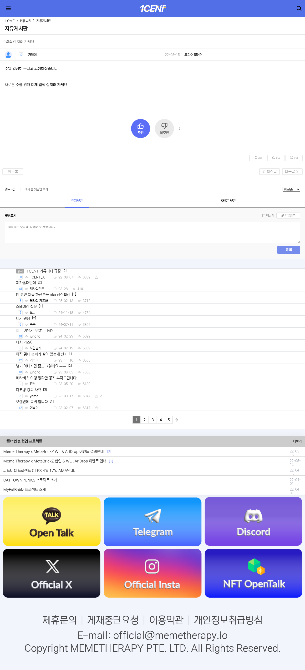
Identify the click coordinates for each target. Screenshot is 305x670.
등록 (288, 250)
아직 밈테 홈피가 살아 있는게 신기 (41, 354)
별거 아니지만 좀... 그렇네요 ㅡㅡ (41, 366)
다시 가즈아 (25, 342)
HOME (10, 21)
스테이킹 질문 (26, 306)
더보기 (297, 441)
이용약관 (166, 620)
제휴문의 (59, 620)
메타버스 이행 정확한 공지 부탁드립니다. (46, 378)
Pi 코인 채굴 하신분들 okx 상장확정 (43, 295)
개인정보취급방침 (228, 620)
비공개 (270, 215)
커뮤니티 (25, 21)
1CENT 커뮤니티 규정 (43, 271)
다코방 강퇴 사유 (28, 390)
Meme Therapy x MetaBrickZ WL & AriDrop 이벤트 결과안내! (54, 451)
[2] (109, 452)
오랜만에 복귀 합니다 (32, 402)
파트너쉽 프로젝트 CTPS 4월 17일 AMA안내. (39, 470)
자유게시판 (43, 21)
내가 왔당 (23, 318)
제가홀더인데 (26, 283)
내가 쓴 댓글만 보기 (36, 189)
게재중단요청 (113, 620)
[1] (111, 461)
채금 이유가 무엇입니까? (34, 330)
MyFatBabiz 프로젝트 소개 (24, 489)
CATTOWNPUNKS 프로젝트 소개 (30, 480)
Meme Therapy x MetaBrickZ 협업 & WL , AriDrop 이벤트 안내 (55, 461)
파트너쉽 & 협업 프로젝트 (22, 441)
